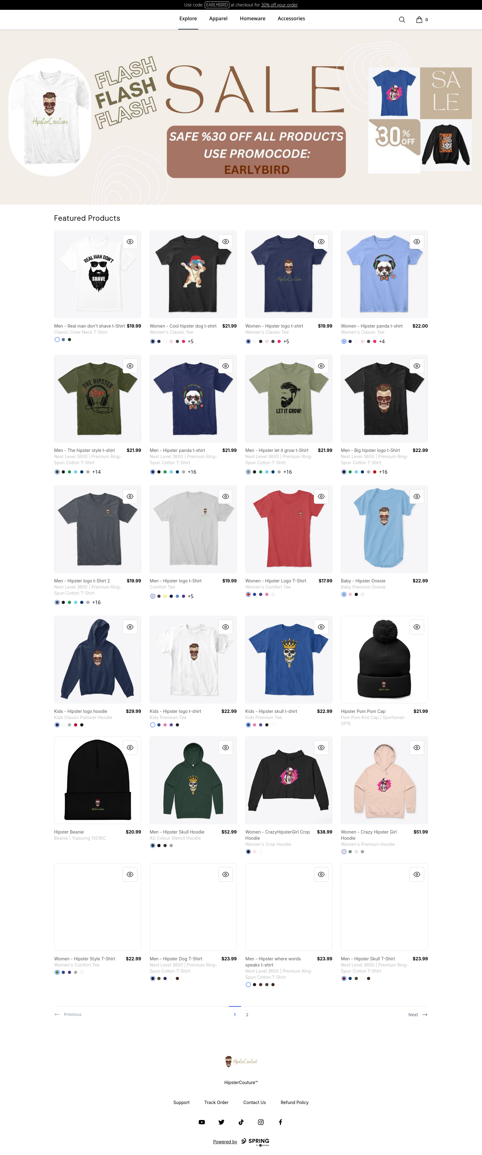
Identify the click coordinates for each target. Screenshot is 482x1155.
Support (181, 1102)
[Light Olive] (248, 472)
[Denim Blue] (63, 339)
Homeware (252, 18)
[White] (57, 339)
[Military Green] (57, 472)
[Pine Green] (153, 845)
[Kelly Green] (69, 472)
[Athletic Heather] (171, 845)
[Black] (153, 341)
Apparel (218, 18)
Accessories (291, 18)
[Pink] (350, 594)
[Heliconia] (183, 341)
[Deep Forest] (69, 339)
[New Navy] (171, 596)
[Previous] (67, 1011)
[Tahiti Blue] (75, 472)
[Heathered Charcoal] (159, 596)
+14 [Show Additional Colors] (96, 472)
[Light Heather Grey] (153, 596)
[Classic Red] (248, 594)
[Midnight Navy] (153, 472)
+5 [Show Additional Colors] (190, 341)
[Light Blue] (344, 341)
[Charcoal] (177, 341)
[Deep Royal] (254, 594)
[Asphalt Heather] (165, 845)
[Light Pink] (171, 341)
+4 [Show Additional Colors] (382, 341)
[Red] (375, 472)
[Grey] (75, 972)
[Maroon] (261, 984)
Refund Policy (295, 1102)
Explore (188, 18)
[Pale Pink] (254, 852)
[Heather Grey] (88, 472)
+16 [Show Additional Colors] (192, 472)
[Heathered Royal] (177, 596)
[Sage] (350, 852)
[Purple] (183, 596)
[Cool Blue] (82, 472)
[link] (97, 274)
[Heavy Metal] (57, 602)
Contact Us (254, 1102)
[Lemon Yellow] (165, 596)
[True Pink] (267, 594)
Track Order (216, 1102)
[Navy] (159, 341)
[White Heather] (356, 852)
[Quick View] (130, 241)
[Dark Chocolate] (177, 978)
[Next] (418, 1012)
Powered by (241, 1142)
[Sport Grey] (69, 725)
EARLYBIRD (217, 5)
